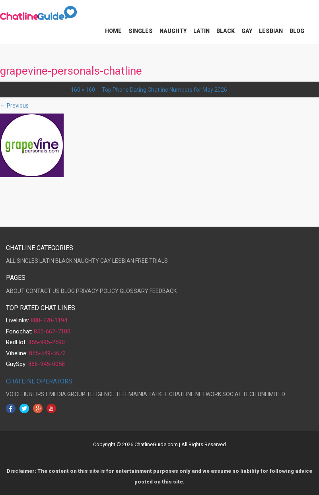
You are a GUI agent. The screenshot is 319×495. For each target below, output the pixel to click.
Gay (246, 31)
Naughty (173, 31)
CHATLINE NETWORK (195, 394)
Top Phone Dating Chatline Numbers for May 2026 (164, 90)
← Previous (14, 105)
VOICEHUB (19, 394)
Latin (201, 31)
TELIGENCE (101, 394)
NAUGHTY (86, 261)
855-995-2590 (46, 342)
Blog (297, 31)
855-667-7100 (52, 331)
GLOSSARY (134, 291)
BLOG (68, 291)
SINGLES (27, 261)
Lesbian (271, 31)
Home (113, 31)
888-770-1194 (49, 320)
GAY (105, 261)
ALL (11, 261)
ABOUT (15, 291)
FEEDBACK (163, 291)
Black (225, 31)
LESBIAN (123, 261)
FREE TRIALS (151, 261)
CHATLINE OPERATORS (39, 381)
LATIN (46, 261)
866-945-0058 (46, 364)
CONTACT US (43, 291)
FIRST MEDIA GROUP (59, 394)
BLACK (63, 261)
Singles (140, 31)
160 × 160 (83, 90)
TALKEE (158, 394)
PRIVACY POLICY (97, 291)
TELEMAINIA (131, 394)
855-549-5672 (47, 353)
